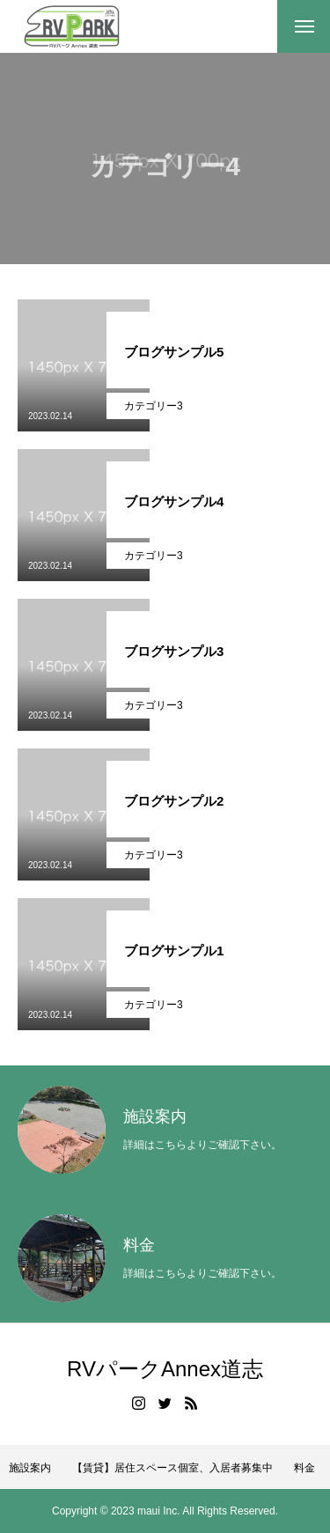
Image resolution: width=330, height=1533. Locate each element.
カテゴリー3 (153, 406)
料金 (304, 1468)
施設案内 (30, 1468)
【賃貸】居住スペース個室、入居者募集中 (172, 1468)
